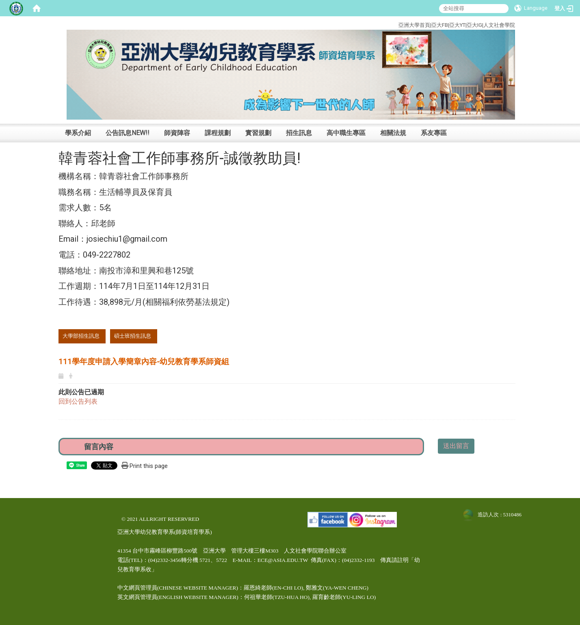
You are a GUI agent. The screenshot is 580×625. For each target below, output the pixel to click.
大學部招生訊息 (81, 336)
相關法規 (393, 133)
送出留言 (456, 446)
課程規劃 (218, 133)
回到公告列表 (77, 401)
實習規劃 (258, 133)
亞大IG (474, 25)
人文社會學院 (499, 25)
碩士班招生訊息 (132, 336)
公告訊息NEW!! (127, 133)
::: (368, 24)
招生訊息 (299, 133)
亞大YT (457, 25)
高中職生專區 (346, 133)
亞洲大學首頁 (414, 25)
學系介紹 (78, 133)
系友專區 (434, 133)
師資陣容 (177, 133)
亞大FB (439, 25)
